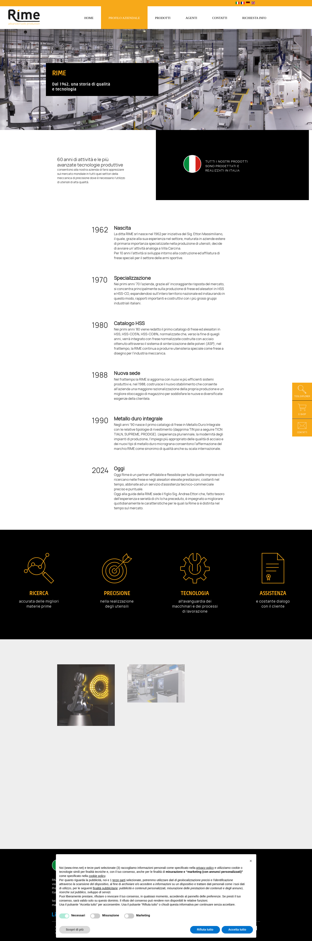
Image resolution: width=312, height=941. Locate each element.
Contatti (219, 18)
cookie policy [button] (97, 876)
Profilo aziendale (124, 18)
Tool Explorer (302, 391)
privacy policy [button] (205, 867)
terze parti (118, 880)
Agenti (191, 18)
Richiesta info (254, 18)
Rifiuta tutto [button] (205, 929)
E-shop (302, 409)
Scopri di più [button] (75, 929)
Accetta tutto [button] (237, 929)
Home (88, 18)
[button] (251, 861)
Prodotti (163, 18)
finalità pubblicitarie (105, 888)
